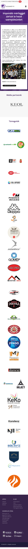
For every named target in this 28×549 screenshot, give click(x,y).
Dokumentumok (17, 508)
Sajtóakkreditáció (6, 518)
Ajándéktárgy (5, 520)
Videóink (4, 523)
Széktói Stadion (17, 506)
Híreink (4, 506)
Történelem (16, 503)
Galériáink (4, 524)
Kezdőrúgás (5, 521)
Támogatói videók (18, 509)
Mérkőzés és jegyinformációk (6, 516)
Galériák (4, 505)
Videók (4, 503)
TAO (14, 505)
